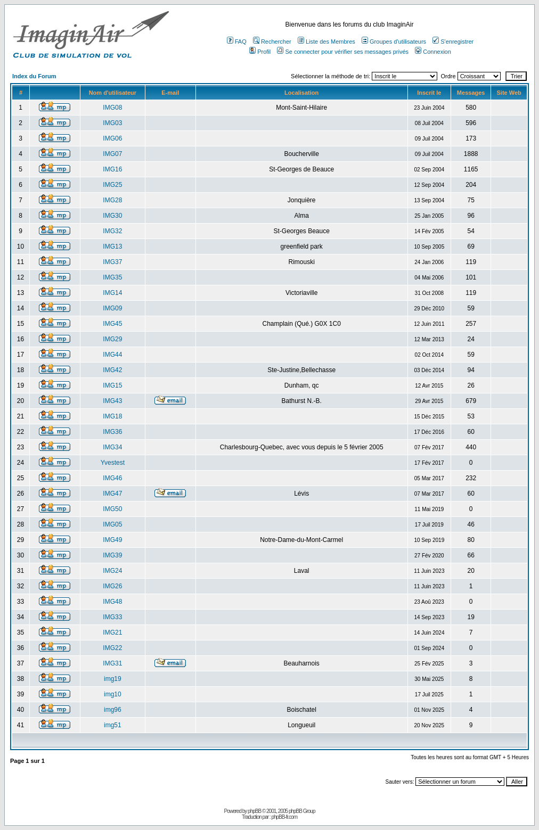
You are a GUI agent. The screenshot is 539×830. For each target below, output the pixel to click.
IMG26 (112, 586)
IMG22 (112, 648)
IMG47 (112, 493)
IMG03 (112, 123)
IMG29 (112, 339)
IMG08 (112, 107)
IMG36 (112, 431)
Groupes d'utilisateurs (394, 41)
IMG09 (112, 308)
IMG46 (112, 478)
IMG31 (112, 663)
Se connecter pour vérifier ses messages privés (343, 51)
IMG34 (112, 447)
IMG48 (112, 601)
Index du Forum (34, 76)
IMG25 (112, 184)
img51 (112, 725)
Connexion (433, 51)
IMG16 (112, 169)
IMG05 (112, 524)
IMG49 (112, 540)
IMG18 (112, 416)
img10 (112, 694)
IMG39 (112, 555)
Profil (260, 51)
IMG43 (112, 401)
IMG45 (112, 323)
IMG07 (112, 154)
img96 (112, 709)
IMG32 (112, 231)
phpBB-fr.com (284, 817)
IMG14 (112, 293)
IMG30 (112, 215)
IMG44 (112, 354)
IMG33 (112, 617)
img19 (112, 679)
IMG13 (112, 246)
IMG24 (112, 570)
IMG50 (112, 509)
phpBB (254, 811)
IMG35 (112, 277)
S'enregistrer (452, 41)
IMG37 (112, 262)
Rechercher (272, 41)
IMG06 (112, 138)
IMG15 (112, 385)
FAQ (237, 41)
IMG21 (112, 632)
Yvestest (113, 462)
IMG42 (112, 370)
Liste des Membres (326, 41)
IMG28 (112, 200)
